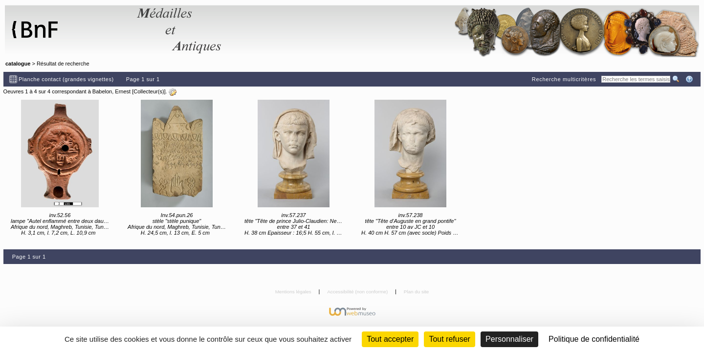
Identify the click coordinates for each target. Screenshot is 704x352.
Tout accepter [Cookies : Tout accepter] (390, 339)
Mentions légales (294, 291)
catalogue (17, 63)
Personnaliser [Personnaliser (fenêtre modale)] (509, 339)
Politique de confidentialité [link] (594, 339)
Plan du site (416, 291)
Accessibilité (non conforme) (358, 291)
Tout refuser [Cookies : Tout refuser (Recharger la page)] (449, 339)
